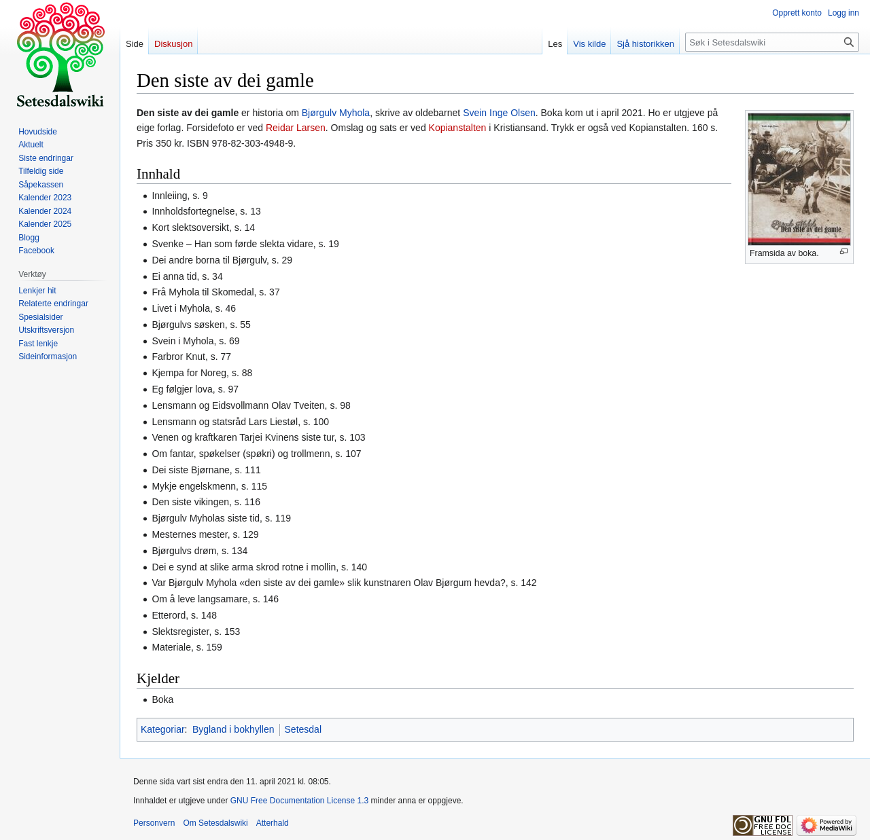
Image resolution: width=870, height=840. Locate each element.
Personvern (154, 823)
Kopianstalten (458, 127)
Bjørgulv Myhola (336, 112)
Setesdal (303, 729)
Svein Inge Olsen (499, 112)
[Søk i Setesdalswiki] (772, 42)
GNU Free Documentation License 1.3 (299, 800)
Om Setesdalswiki (215, 823)
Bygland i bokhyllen (233, 729)
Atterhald (272, 823)
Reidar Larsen (296, 127)
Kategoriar (163, 729)
